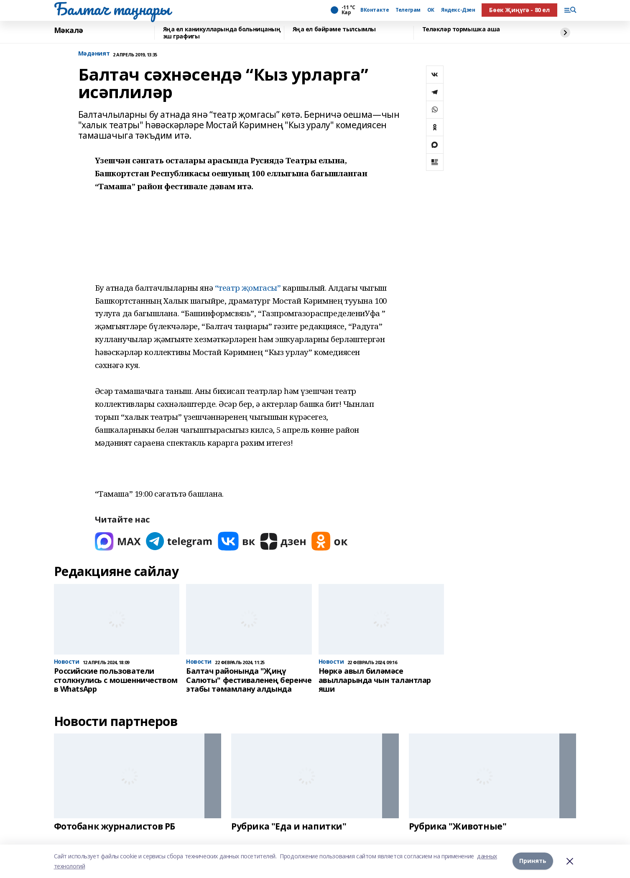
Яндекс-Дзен (458, 10)
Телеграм (408, 10)
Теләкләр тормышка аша (461, 29)
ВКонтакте (374, 10)
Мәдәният (94, 53)
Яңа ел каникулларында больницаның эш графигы (222, 33)
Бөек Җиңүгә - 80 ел (519, 10)
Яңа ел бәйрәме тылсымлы (334, 29)
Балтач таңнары (112, 8)
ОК (430, 10)
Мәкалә (68, 30)
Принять (532, 861)
